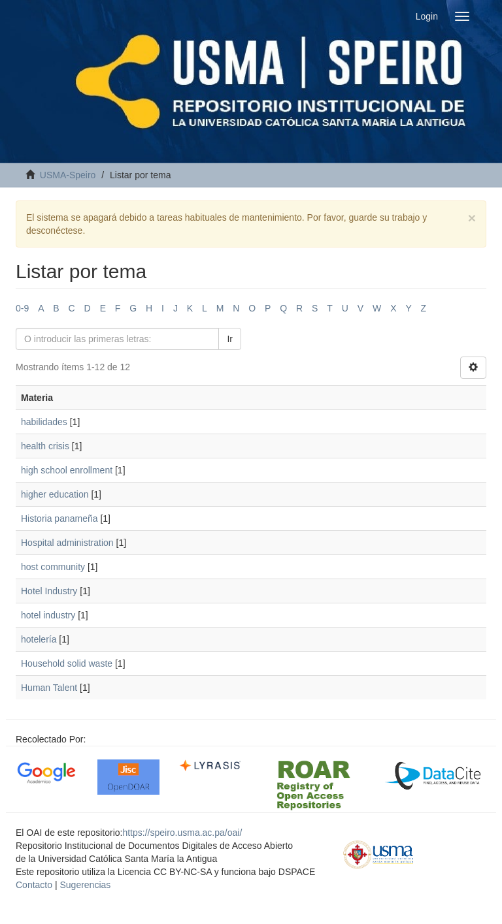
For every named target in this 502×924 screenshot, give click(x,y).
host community (53, 567)
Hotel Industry (49, 591)
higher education (55, 494)
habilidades (44, 422)
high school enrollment (66, 470)
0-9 (22, 308)
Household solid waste (66, 663)
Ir (230, 339)
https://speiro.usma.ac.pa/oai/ (182, 832)
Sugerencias (84, 885)
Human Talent (49, 687)
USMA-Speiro (68, 175)
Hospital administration (67, 542)
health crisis (45, 446)
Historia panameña (59, 518)
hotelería (38, 639)
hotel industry (48, 615)
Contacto (34, 885)
